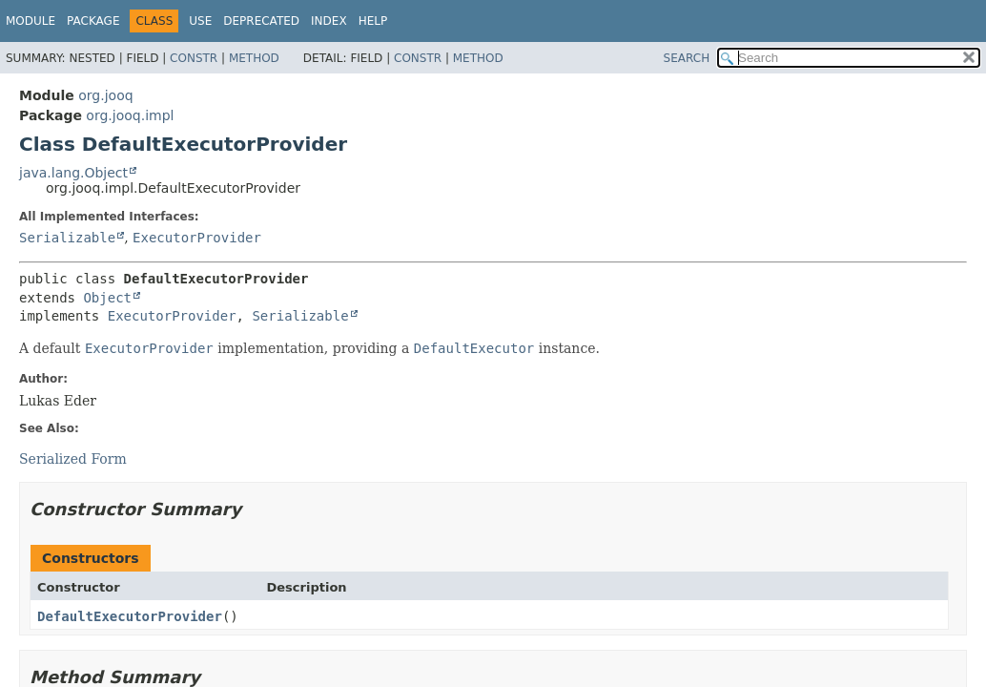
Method (254, 58)
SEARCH (687, 58)
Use (200, 21)
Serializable (67, 237)
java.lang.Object (73, 172)
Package (93, 21)
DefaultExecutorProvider (129, 616)
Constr (193, 58)
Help (373, 21)
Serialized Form (73, 459)
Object (107, 297)
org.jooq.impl (130, 115)
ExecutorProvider (197, 237)
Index (329, 21)
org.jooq (105, 95)
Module (30, 21)
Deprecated (261, 21)
